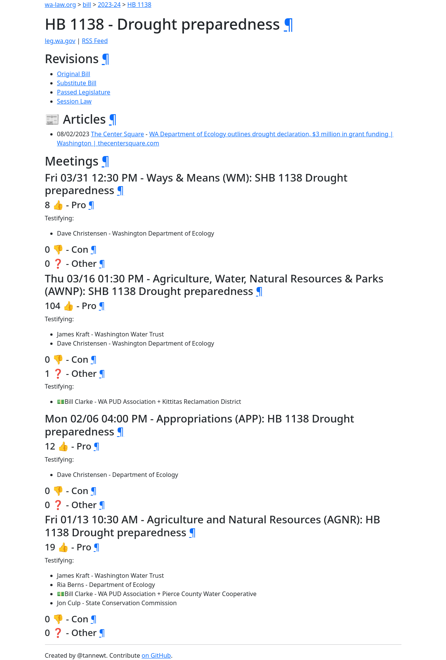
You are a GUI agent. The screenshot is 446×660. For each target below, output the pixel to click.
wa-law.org (60, 4)
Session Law (74, 101)
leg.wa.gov (60, 41)
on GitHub (156, 655)
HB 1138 (139, 4)
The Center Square (117, 134)
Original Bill (73, 74)
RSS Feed (95, 41)
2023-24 (109, 4)
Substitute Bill (77, 83)
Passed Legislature (83, 92)
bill (87, 4)
